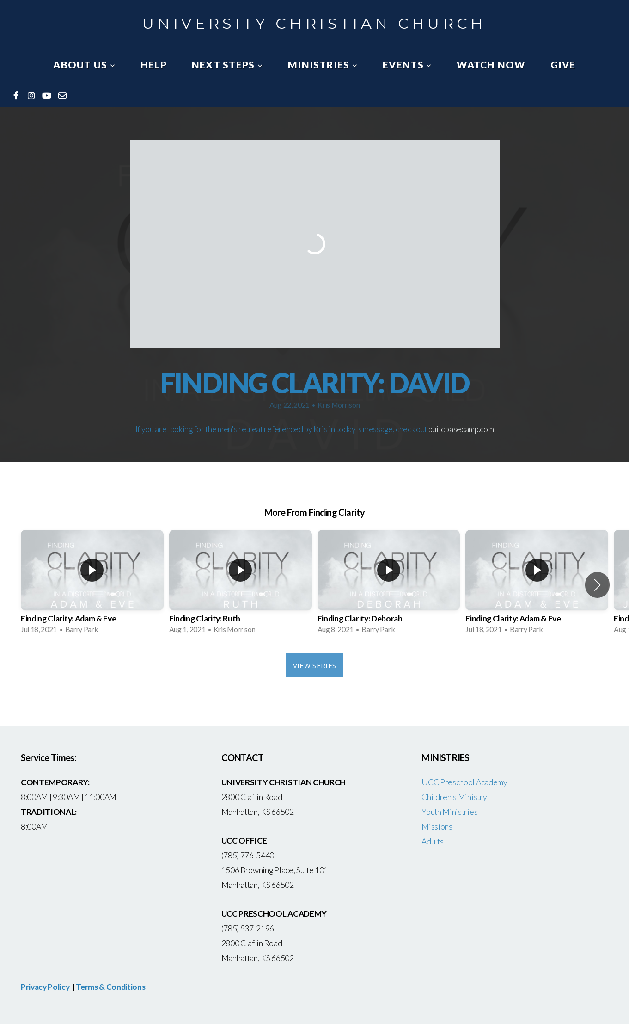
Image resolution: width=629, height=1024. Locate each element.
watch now (491, 64)
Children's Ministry (454, 797)
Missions (436, 827)
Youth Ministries (449, 812)
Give (563, 64)
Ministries (323, 64)
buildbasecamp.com (461, 429)
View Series (314, 665)
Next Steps (227, 64)
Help (153, 64)
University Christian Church (314, 23)
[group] (92, 584)
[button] (597, 585)
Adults (432, 841)
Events (407, 64)
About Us (84, 64)
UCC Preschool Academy (464, 782)
